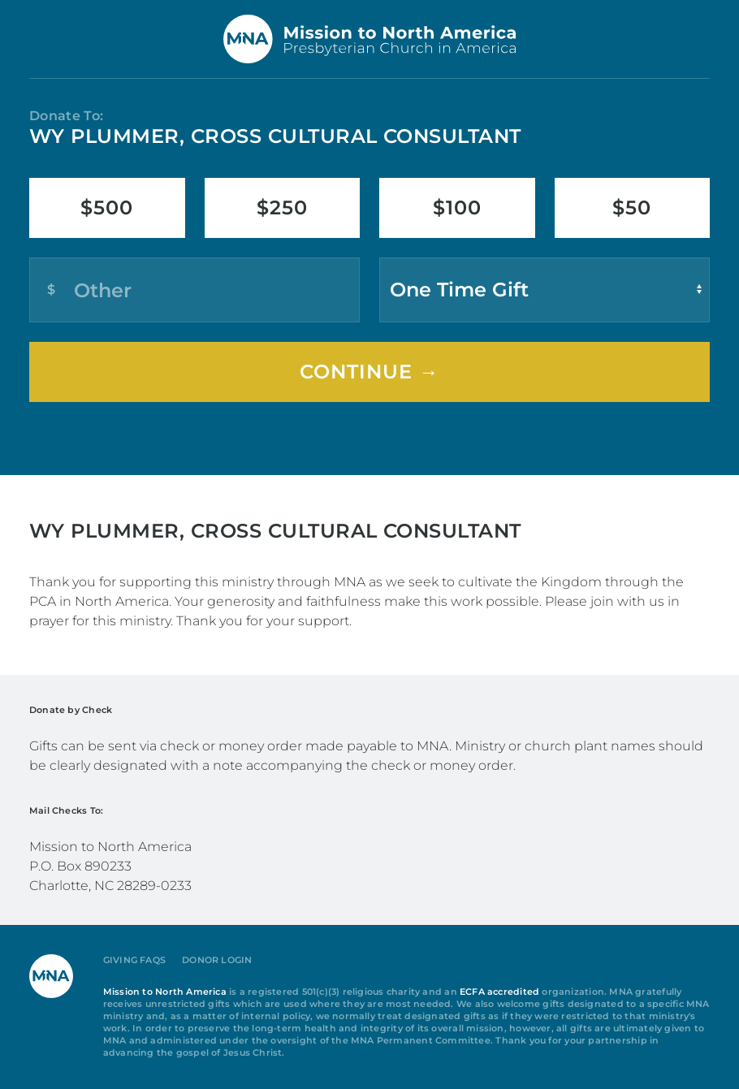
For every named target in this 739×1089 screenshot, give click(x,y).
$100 (457, 207)
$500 (106, 207)
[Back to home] (369, 39)
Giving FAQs (134, 960)
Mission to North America (165, 992)
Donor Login (217, 960)
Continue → (369, 371)
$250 (282, 207)
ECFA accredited (499, 992)
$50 (631, 207)
